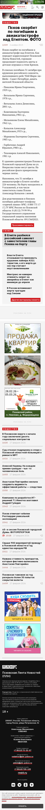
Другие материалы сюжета (25, 300)
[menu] (32, 7)
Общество (10, 22)
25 (41, 45)
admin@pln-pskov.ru (22, 763)
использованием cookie (19, 797)
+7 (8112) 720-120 (22, 769)
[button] (42, 7)
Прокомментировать (22, 225)
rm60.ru (22, 772)
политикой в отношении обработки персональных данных (21, 797)
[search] (37, 7)
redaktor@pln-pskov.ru (22, 756)
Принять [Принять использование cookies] (22, 806)
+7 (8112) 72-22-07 (22, 750)
